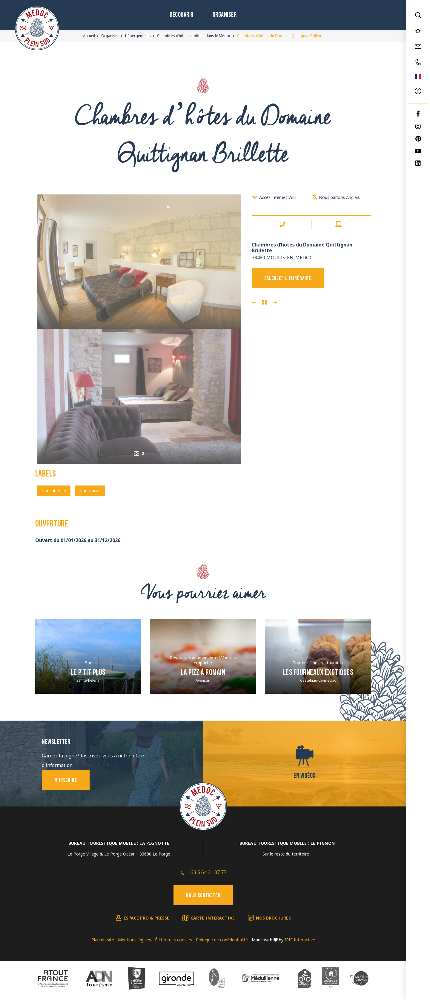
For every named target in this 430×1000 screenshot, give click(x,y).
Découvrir (182, 15)
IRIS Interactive (300, 940)
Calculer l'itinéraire (287, 278)
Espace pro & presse (146, 918)
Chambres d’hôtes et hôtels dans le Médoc (194, 35)
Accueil (89, 35)
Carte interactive (213, 918)
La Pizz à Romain (203, 673)
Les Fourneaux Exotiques (318, 673)
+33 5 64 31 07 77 (207, 872)
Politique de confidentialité (222, 940)
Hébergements (138, 35)
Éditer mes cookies (173, 940)
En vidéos (305, 776)
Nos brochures (273, 918)
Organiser (225, 15)
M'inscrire (65, 780)
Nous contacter (203, 896)
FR (418, 76)
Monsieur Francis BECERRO (275, 302)
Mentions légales (134, 940)
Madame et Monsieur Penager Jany (254, 302)
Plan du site (102, 940)
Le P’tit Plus (88, 673)
